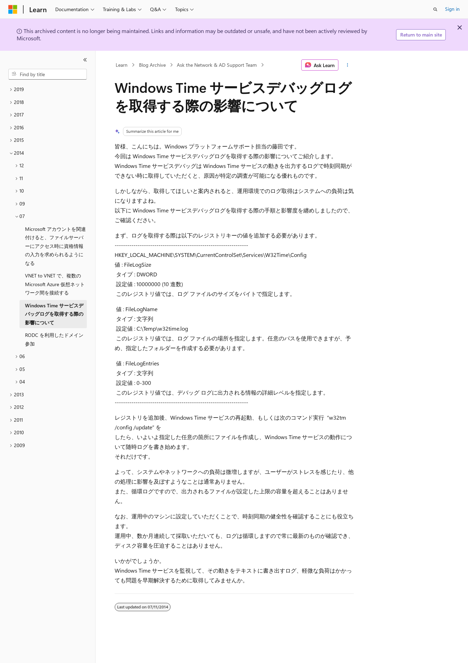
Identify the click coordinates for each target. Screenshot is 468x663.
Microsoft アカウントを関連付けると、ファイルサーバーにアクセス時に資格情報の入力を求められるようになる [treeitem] (55, 246)
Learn (122, 65)
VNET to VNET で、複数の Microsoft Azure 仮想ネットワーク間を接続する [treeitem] (55, 284)
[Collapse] (85, 60)
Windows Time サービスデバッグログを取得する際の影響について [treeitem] (54, 314)
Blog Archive (152, 65)
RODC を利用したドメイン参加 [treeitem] (54, 339)
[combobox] (47, 74)
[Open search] (435, 9)
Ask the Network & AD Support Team (217, 65)
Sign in (452, 9)
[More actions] (347, 65)
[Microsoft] (12, 9)
